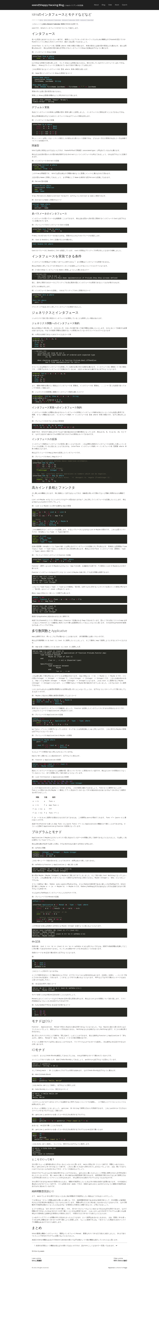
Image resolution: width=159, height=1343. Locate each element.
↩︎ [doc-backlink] (116, 1317)
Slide (110, 5)
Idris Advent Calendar (52, 20)
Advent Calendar (87, 20)
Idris (41, 20)
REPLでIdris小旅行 (120, 1332)
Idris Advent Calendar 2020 (53, 24)
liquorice (111, 1339)
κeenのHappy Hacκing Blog (48, 5)
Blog (103, 5)
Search (124, 5)
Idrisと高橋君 (37, 1332)
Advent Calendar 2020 (70, 20)
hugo (125, 1339)
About (96, 5)
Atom (117, 5)
